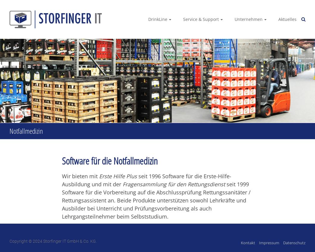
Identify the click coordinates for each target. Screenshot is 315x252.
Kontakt (248, 242)
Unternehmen (249, 19)
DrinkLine (157, 19)
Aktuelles (287, 19)
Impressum (269, 242)
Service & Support (201, 19)
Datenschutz (294, 242)
